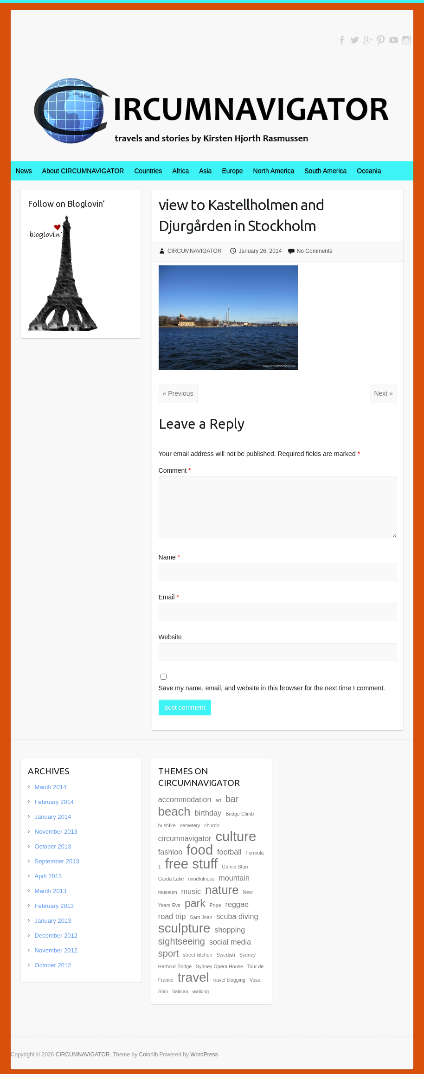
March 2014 (51, 787)
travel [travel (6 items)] (193, 977)
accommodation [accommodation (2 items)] (185, 799)
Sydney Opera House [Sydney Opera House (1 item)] (219, 966)
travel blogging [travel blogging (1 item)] (229, 980)
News (24, 170)
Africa (180, 170)
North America (274, 170)
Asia (205, 170)
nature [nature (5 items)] (222, 889)
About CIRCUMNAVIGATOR (83, 170)
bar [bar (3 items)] (232, 799)
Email (169, 597)
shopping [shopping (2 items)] (229, 930)
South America (325, 170)
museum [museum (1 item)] (167, 892)
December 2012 (56, 935)
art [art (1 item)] (218, 800)
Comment (175, 470)
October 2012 (53, 965)
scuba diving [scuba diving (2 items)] (237, 916)
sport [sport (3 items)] (168, 953)
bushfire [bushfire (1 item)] (167, 825)
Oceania (369, 170)
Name (169, 557)
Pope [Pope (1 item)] (215, 905)
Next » (383, 393)
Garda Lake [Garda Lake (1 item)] (171, 878)
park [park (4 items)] (195, 903)
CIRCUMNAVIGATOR (194, 251)
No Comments (315, 251)
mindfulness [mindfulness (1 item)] (201, 878)
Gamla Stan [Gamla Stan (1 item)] (235, 866)
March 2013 (51, 890)
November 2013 (56, 831)
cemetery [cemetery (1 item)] (190, 825)
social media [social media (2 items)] (230, 942)
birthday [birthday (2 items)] (207, 813)
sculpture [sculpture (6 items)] (184, 928)
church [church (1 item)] (211, 825)
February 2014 (54, 801)
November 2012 (56, 950)
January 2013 (53, 920)
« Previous (178, 393)
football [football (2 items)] (229, 852)
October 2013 (53, 846)
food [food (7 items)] (199, 849)
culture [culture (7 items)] (235, 836)
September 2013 (57, 861)
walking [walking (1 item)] (201, 991)
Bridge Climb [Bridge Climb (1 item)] (239, 814)
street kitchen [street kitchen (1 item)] (197, 955)
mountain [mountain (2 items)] (234, 878)
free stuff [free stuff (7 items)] (191, 863)
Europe (232, 170)
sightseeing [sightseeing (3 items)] (181, 941)
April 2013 (48, 876)
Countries (148, 170)
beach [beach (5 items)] (174, 811)
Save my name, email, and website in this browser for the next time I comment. (272, 688)
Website (170, 637)
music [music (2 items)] (191, 891)
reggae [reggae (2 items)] (237, 904)
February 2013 (54, 905)
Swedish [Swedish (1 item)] (225, 955)
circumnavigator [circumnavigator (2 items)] (185, 838)
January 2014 (53, 816)
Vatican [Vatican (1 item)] (180, 991)
